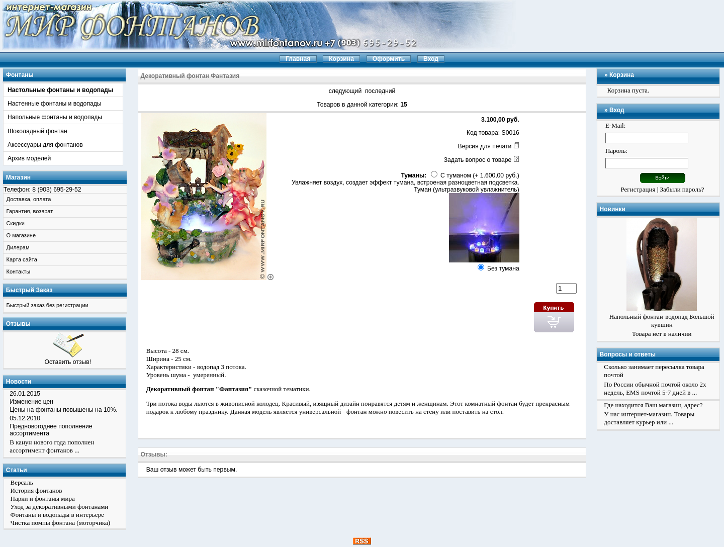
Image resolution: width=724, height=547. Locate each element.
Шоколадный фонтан (37, 131)
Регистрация (638, 189)
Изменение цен (31, 401)
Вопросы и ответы (628, 354)
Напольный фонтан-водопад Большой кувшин (661, 320)
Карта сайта (22, 259)
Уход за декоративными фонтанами (60, 506)
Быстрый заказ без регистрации (47, 305)
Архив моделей (29, 158)
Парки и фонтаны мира (43, 498)
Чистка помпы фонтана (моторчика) (61, 522)
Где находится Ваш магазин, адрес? (653, 405)
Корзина (621, 74)
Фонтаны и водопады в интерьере (57, 514)
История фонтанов (36, 490)
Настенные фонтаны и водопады (55, 103)
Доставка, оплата (29, 199)
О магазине (21, 235)
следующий (345, 91)
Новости (18, 381)
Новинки (612, 209)
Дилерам (18, 247)
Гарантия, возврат (30, 211)
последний (380, 91)
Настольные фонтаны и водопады (60, 90)
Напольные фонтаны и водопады (55, 117)
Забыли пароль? (682, 189)
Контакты (19, 271)
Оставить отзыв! (68, 362)
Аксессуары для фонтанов (45, 144)
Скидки (16, 223)
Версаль (22, 482)
